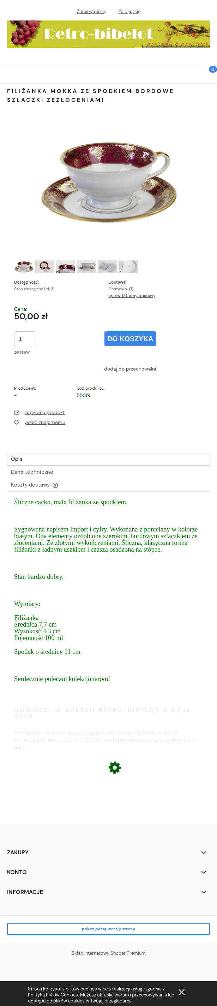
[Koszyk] (208, 79)
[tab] (108, 459)
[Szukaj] (190, 73)
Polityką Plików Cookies (53, 995)
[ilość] (24, 339)
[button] (8, 73)
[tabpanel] (108, 597)
